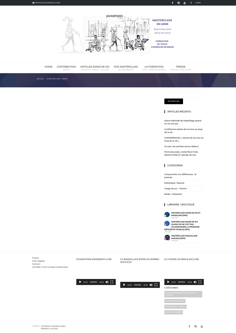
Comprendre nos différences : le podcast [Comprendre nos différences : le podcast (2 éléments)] (181, 294)
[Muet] (107, 282)
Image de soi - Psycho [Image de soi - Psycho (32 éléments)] (176, 307)
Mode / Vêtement (173, 194)
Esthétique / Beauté (174, 183)
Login (198, 3)
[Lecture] (80, 282)
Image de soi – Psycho (175, 188)
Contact (36, 264)
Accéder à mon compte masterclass (50, 267)
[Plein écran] (111, 282)
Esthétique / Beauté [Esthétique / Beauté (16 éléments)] (175, 301)
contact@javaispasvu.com (47, 3)
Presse (35, 258)
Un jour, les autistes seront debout (181, 146)
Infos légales (38, 261)
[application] (96, 273)
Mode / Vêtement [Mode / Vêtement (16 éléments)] (174, 312)
